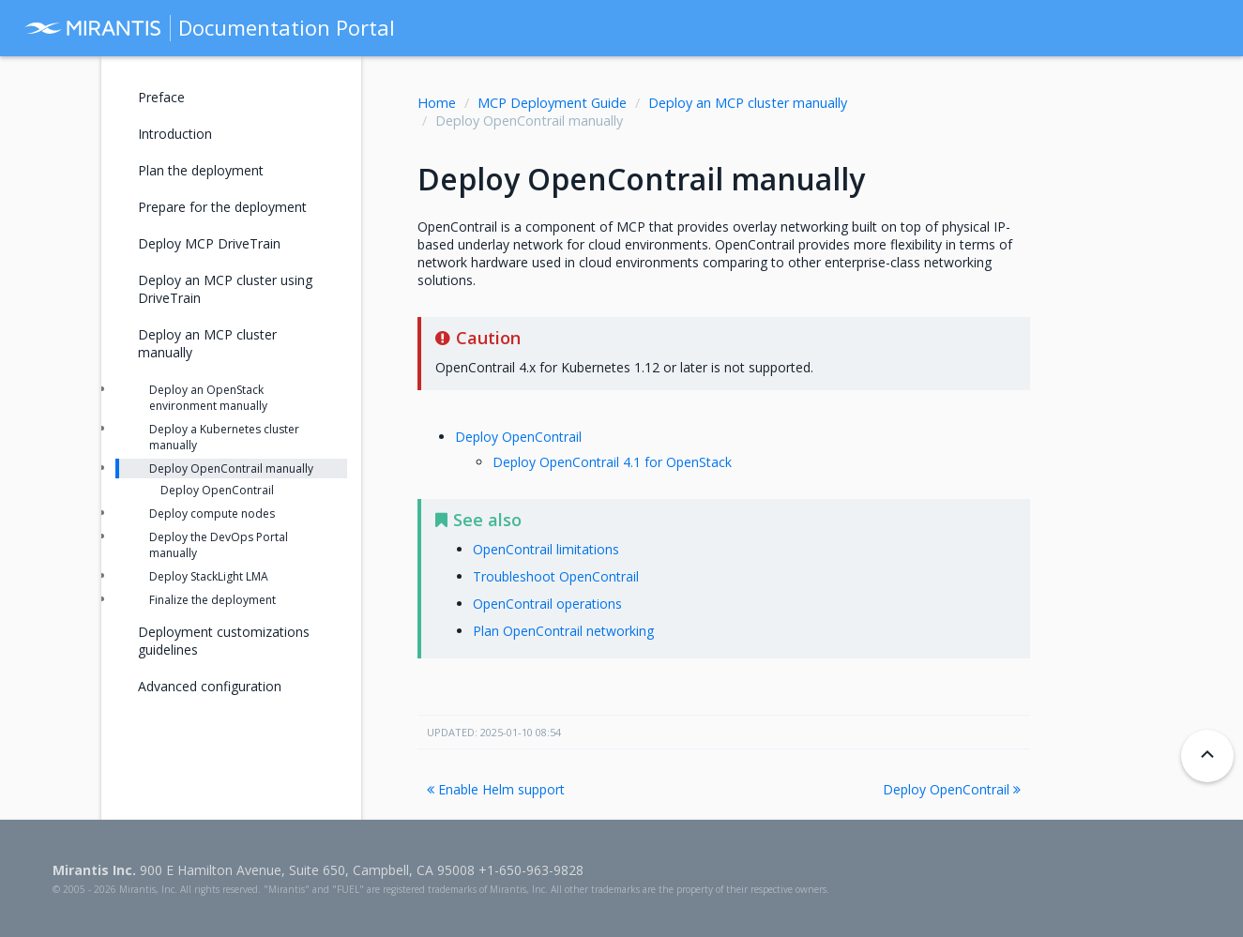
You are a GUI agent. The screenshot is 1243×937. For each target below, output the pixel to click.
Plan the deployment (201, 170)
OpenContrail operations (547, 603)
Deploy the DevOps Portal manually (218, 545)
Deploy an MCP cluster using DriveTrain (225, 289)
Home (436, 103)
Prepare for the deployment (222, 207)
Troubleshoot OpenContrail (556, 576)
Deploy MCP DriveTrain (209, 243)
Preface (161, 97)
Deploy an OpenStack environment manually (208, 398)
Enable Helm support (496, 789)
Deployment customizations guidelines (224, 640)
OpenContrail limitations (546, 549)
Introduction (175, 134)
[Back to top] (1207, 756)
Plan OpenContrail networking (563, 631)
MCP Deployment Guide (552, 103)
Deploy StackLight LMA (208, 576)
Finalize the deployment (212, 600)
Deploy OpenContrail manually (231, 468)
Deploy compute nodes (212, 513)
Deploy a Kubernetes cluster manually (224, 437)
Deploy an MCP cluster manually (747, 103)
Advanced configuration (209, 686)
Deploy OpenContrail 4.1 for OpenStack (612, 462)
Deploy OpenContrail (518, 437)
